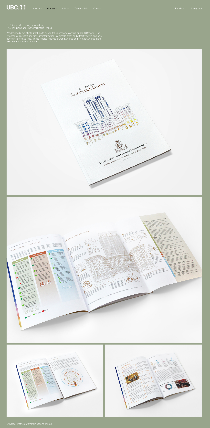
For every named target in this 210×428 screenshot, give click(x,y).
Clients (65, 8)
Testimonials (81, 8)
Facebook (180, 8)
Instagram (196, 8)
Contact (97, 8)
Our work (52, 8)
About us (37, 8)
